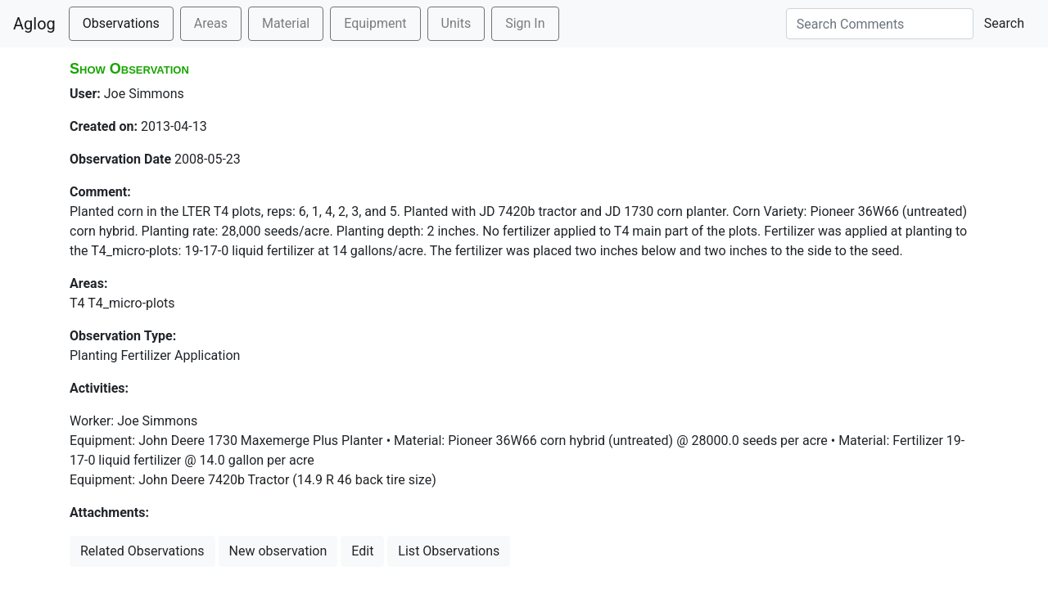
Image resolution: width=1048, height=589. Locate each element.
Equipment (375, 23)
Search (1004, 23)
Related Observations (142, 551)
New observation (278, 551)
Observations (121, 23)
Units (456, 23)
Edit (362, 551)
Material (285, 23)
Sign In (524, 23)
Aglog (34, 24)
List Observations (448, 551)
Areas (211, 23)
